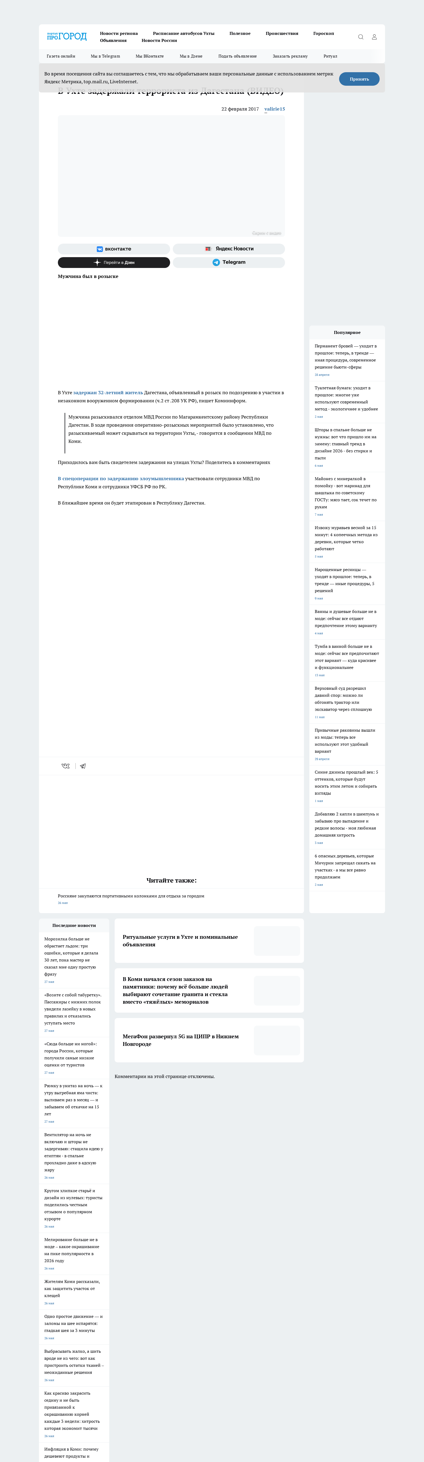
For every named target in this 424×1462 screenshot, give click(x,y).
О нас (180, 1316)
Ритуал (330, 56)
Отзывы (113, 1316)
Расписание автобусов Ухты (183, 33)
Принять (359, 79)
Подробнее (283, 1432)
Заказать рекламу (290, 56)
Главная (45, 1322)
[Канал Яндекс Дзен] (114, 262)
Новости (113, 1322)
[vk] (66, 766)
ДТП (179, 1302)
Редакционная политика (194, 1309)
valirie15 (274, 109)
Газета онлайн (61, 56)
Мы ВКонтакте (150, 56)
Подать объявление (237, 56)
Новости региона (119, 33)
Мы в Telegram (105, 56)
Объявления (113, 40)
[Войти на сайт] (374, 36)
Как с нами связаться (55, 1316)
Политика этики (119, 1309)
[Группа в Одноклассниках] (289, 1280)
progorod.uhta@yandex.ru (59, 1368)
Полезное (240, 33)
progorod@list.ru (152, 1360)
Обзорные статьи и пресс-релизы (64, 1302)
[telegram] (84, 766)
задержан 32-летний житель (108, 392)
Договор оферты (120, 1302)
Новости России (159, 40)
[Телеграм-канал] (229, 262)
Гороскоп (323, 33)
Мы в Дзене (191, 56)
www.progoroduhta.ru (81, 1336)
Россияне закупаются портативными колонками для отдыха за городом (171, 899)
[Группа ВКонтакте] (114, 249)
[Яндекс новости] (229, 249)
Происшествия (282, 33)
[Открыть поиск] (360, 36)
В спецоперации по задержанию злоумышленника (121, 478)
